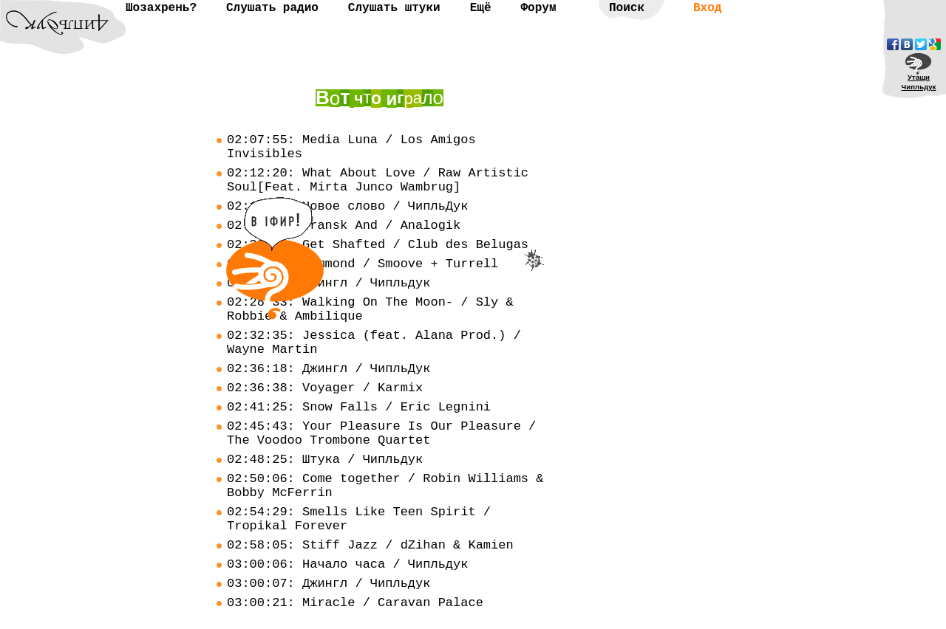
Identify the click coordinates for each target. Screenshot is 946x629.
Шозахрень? (161, 8)
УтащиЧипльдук (919, 82)
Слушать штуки (394, 8)
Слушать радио (272, 8)
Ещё (480, 8)
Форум (538, 8)
